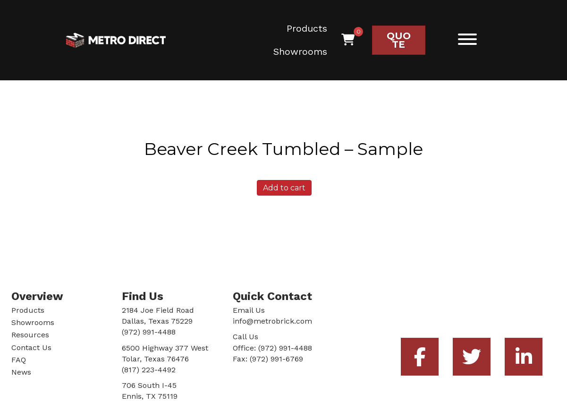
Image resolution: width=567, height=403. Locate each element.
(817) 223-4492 (149, 369)
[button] (465, 39)
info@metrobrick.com (272, 321)
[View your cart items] (348, 40)
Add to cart (284, 187)
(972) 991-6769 (276, 358)
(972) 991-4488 (285, 347)
